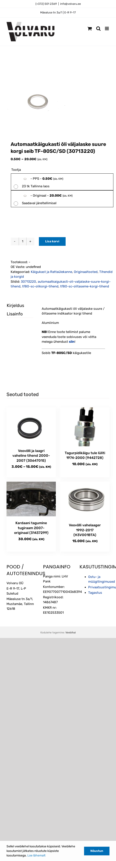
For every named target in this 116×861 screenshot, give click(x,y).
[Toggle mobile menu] (107, 28)
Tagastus (95, 593)
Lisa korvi (52, 241)
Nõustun (96, 851)
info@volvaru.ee (70, 3)
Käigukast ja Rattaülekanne (51, 272)
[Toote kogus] (23, 241)
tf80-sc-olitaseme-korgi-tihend (84, 286)
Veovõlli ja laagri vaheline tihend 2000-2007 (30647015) (31, 456)
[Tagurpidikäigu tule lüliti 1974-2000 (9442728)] (84, 426)
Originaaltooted (86, 272)
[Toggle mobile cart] (90, 28)
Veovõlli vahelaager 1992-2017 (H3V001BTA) (85, 530)
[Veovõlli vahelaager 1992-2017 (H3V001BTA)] (84, 500)
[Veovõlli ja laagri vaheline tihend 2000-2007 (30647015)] (31, 425)
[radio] (62, 181)
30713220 (28, 282)
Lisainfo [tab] (15, 313)
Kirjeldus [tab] (15, 305)
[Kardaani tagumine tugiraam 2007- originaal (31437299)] (31, 499)
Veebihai (70, 632)
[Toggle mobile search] (98, 28)
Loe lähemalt (36, 855)
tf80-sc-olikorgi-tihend (40, 286)
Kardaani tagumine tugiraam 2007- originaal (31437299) (31, 528)
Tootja (16, 170)
